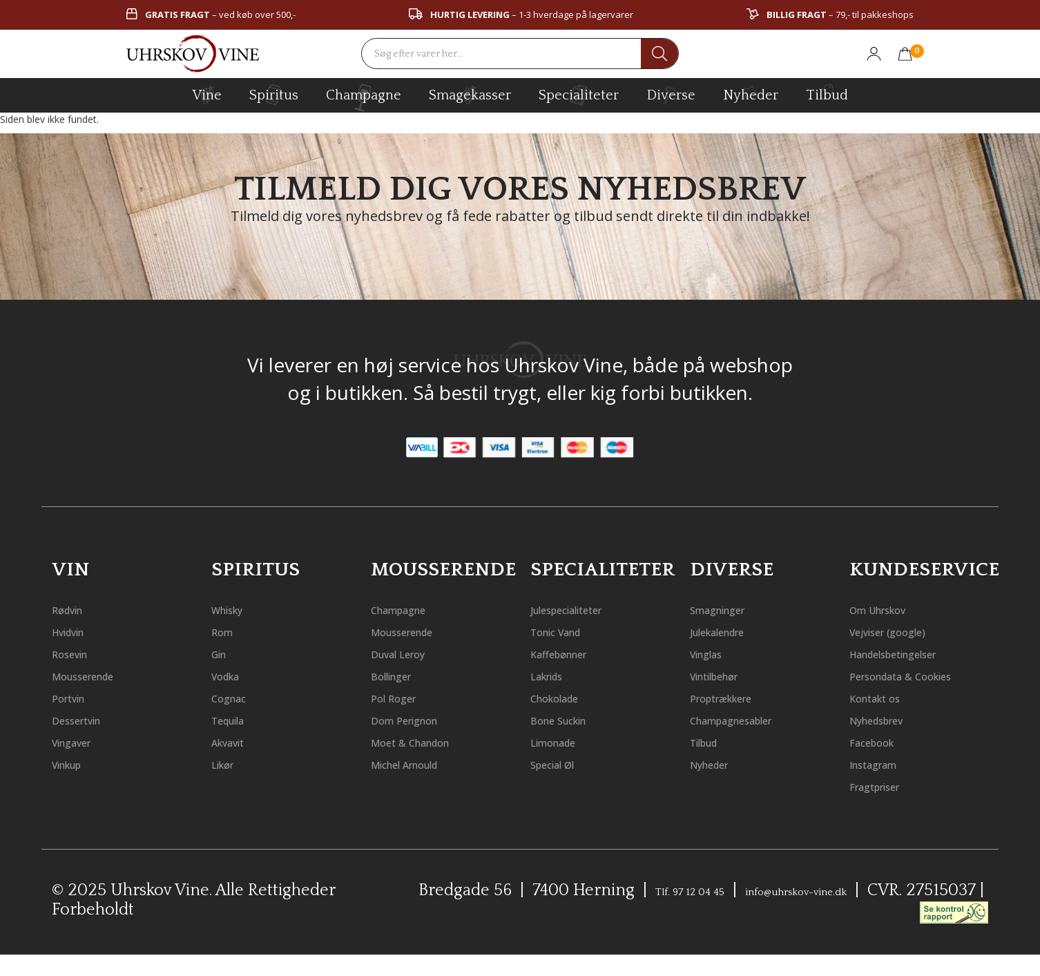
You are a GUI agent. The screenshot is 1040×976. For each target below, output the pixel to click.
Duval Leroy (410, 653)
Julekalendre (732, 631)
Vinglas (714, 653)
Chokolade (565, 697)
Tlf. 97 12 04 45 (698, 912)
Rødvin (74, 609)
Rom (226, 631)
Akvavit (235, 741)
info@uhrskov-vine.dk (853, 912)
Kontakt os (886, 719)
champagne (363, 98)
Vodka (232, 675)
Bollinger (401, 675)
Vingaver (81, 741)
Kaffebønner (572, 653)
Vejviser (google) (903, 631)
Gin (223, 653)
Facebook (881, 763)
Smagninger (731, 609)
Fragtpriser (887, 807)
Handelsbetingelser (915, 653)
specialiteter (579, 95)
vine (207, 95)
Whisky (235, 609)
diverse (670, 94)
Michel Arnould (422, 763)
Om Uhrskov (890, 609)
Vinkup (75, 763)
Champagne (412, 609)
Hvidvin (77, 631)
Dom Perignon (419, 719)
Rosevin (77, 653)
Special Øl (563, 763)
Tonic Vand (568, 631)
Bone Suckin (571, 719)
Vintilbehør (728, 675)
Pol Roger (402, 697)
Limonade (564, 741)
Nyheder (750, 93)
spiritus (273, 95)
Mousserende (97, 675)
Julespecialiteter (585, 609)
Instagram (885, 785)
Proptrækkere (736, 697)
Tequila (236, 719)
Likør (228, 763)
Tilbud (827, 93)
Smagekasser (470, 95)
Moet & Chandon (427, 741)
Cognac (236, 697)
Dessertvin (87, 719)
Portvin (76, 697)
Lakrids (555, 675)
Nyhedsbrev (889, 741)
